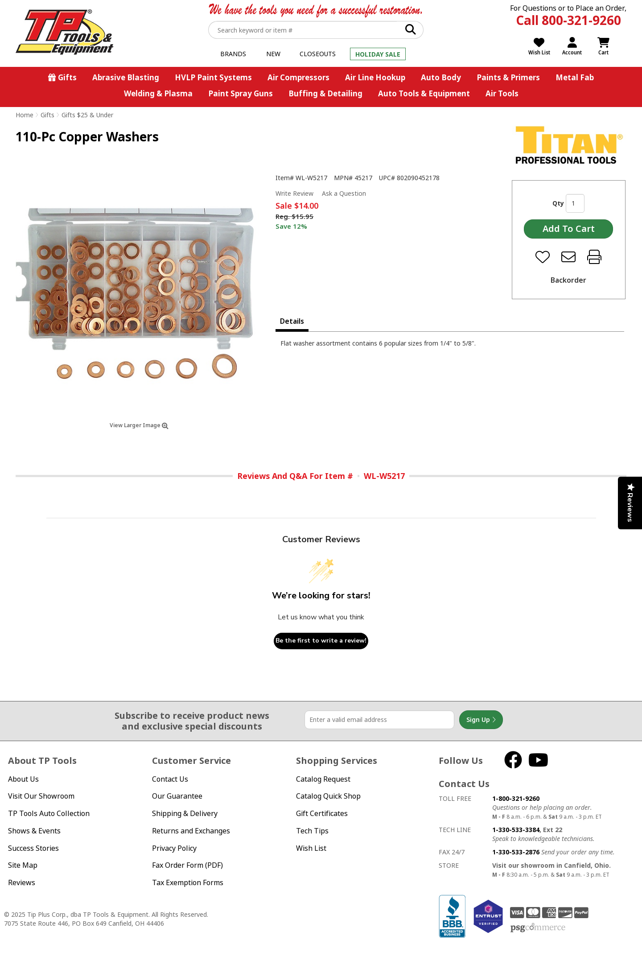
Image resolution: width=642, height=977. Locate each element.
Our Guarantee (177, 796)
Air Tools (502, 93)
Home (24, 115)
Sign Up (481, 719)
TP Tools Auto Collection (49, 813)
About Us (23, 779)
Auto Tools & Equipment (424, 93)
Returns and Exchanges (191, 831)
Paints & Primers (508, 77)
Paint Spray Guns (240, 93)
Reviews (21, 882)
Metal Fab (575, 77)
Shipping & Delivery (185, 813)
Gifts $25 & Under (87, 115)
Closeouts (318, 53)
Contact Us (170, 779)
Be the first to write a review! (321, 640)
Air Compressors (298, 77)
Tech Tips (312, 831)
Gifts (67, 77)
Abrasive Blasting (125, 77)
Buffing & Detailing (325, 93)
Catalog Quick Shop (328, 796)
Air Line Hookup (375, 77)
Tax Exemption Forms (187, 882)
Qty (558, 203)
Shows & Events (34, 831)
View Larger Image (139, 425)
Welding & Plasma (158, 93)
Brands (233, 53)
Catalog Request (323, 779)
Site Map (22, 865)
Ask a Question (344, 193)
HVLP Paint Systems (213, 77)
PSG (538, 928)
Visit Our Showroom (41, 796)
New (273, 53)
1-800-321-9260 (515, 798)
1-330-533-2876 (515, 852)
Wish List (311, 848)
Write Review (294, 193)
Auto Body (441, 77)
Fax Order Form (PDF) (187, 865)
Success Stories (33, 848)
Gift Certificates (322, 813)
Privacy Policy (174, 848)
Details (292, 321)
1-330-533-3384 (515, 829)
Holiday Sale (377, 54)
